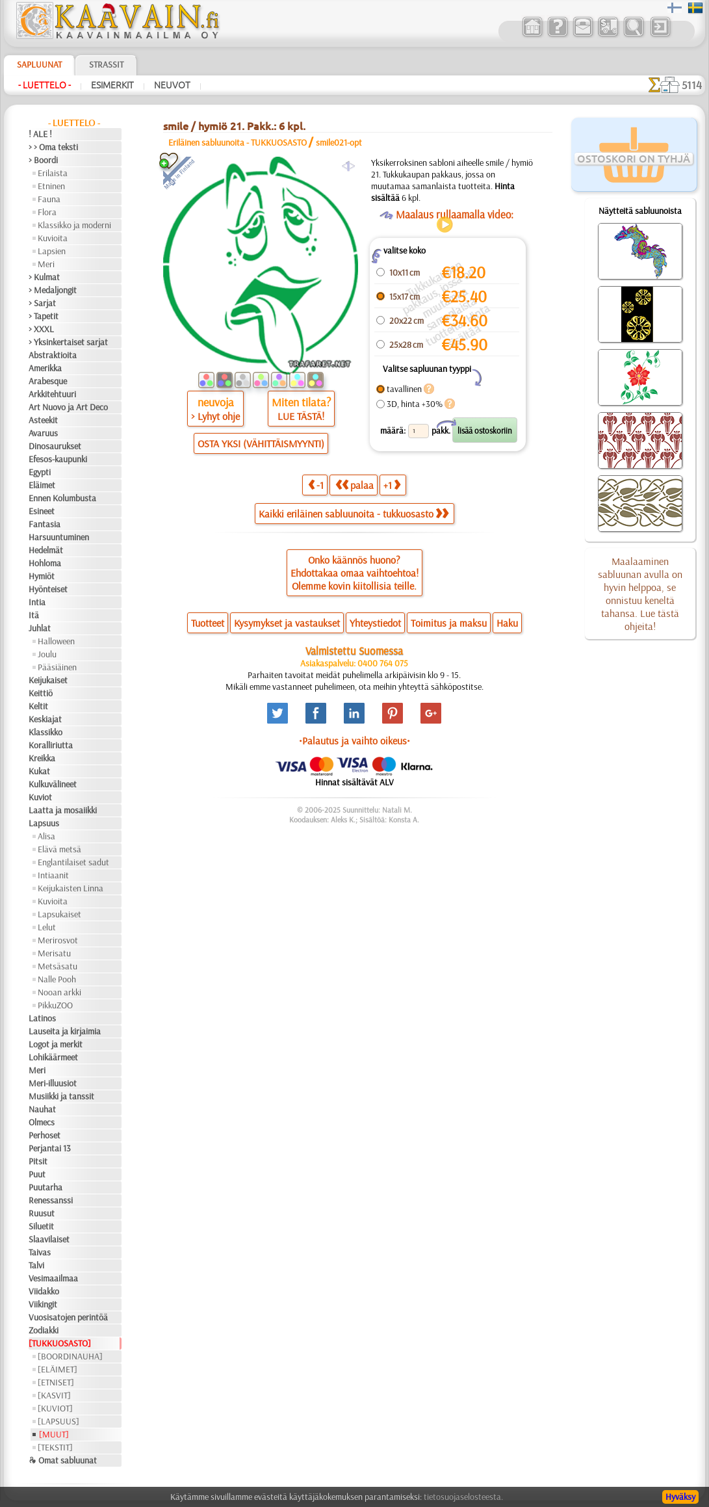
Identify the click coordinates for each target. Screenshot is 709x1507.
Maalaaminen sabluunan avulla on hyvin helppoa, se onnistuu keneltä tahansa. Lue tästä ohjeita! (640, 594)
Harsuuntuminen (59, 537)
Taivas (40, 1252)
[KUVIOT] (55, 1408)
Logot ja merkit (56, 1044)
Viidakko (44, 1291)
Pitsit (38, 1161)
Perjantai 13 (50, 1148)
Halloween (56, 641)
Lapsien (52, 251)
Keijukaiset (48, 680)
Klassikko (45, 732)
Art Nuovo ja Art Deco (68, 407)
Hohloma (45, 563)
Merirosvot (58, 940)
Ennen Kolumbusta (62, 498)
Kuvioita (53, 238)
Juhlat (40, 628)
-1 (316, 485)
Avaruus (43, 433)
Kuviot (40, 797)
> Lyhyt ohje (215, 416)
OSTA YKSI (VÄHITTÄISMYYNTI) (261, 443)
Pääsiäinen (57, 667)
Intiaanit (53, 875)
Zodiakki (43, 1330)
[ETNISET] (56, 1382)
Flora (47, 212)
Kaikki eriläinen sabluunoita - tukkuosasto (353, 513)
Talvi (36, 1265)
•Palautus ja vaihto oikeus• (354, 740)
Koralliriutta (51, 745)
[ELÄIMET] (57, 1369)
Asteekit (43, 420)
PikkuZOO (55, 1005)
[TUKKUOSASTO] (60, 1343)
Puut (37, 1174)
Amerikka (45, 368)
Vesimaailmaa (53, 1278)
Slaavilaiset (49, 1239)
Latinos (42, 1018)
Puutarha (45, 1187)
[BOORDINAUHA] (70, 1356)
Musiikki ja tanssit (61, 1096)
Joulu (47, 654)
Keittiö (41, 693)
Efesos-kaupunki (58, 459)
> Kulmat (44, 277)
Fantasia (44, 524)
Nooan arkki (59, 992)
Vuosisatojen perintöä (68, 1317)
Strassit (106, 64)
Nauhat (42, 1109)
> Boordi (43, 160)
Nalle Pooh (57, 979)
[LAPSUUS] (58, 1421)
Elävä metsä (59, 849)
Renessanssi (51, 1200)
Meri (46, 264)
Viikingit (43, 1304)
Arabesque (48, 381)
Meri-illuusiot (53, 1083)
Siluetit (41, 1226)
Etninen (51, 186)
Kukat (39, 771)
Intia (37, 602)
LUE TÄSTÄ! (300, 416)
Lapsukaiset (59, 914)
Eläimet (42, 485)
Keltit (38, 706)
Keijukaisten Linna (70, 888)
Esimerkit (112, 85)
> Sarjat (42, 303)
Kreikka (42, 758)
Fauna (49, 199)
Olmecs (42, 1122)
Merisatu (54, 953)
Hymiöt (42, 576)
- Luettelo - (44, 85)
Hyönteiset (48, 589)
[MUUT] (54, 1434)
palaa (354, 485)
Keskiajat (45, 719)
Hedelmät (46, 550)
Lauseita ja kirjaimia (65, 1031)
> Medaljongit (53, 290)
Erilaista (53, 173)
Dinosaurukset (55, 446)
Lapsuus (44, 823)
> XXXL (41, 329)
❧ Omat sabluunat (63, 1460)
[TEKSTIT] (55, 1447)
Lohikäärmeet (53, 1057)
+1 (391, 485)
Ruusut (42, 1213)
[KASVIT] (54, 1395)
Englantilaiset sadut (73, 862)
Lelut (47, 927)
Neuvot (172, 85)
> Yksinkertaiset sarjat (68, 342)
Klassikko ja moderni (74, 225)
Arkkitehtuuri (52, 394)
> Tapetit (43, 316)
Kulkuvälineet (53, 784)
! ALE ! (40, 134)
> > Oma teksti (53, 147)
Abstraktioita (53, 355)
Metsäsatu (57, 966)
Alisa (46, 836)
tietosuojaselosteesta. (463, 1496)
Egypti (40, 472)
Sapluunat (39, 64)
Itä (34, 615)
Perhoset (44, 1135)
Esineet (42, 511)
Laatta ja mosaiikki (63, 810)
